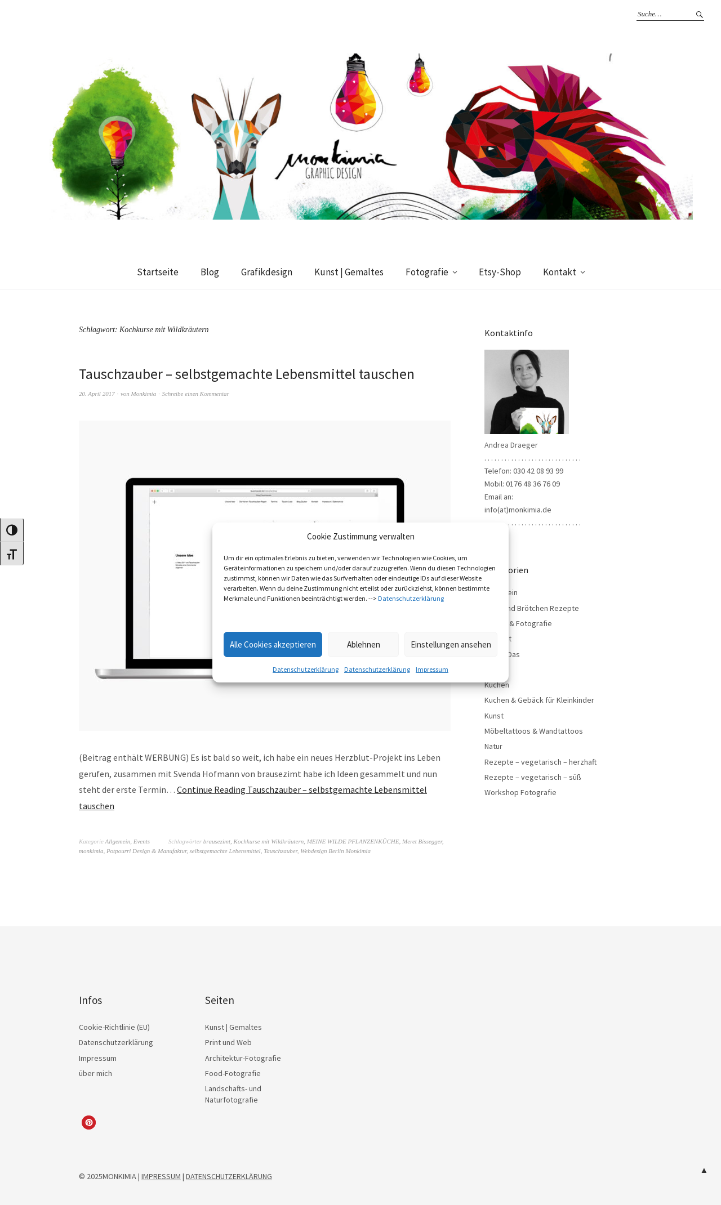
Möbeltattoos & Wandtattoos (533, 731)
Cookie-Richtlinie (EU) (114, 1027)
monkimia (91, 850)
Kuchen (496, 685)
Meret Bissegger (422, 841)
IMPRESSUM (161, 1176)
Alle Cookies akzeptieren (273, 644)
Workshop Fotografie (520, 792)
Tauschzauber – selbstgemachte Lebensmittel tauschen (247, 373)
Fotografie (427, 272)
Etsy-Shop (500, 272)
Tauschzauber (280, 850)
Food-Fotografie (233, 1073)
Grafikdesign (266, 272)
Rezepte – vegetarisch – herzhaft (540, 762)
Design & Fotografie (518, 623)
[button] (89, 1122)
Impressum (432, 669)
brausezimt (216, 841)
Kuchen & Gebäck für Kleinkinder (539, 700)
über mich (95, 1073)
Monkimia (144, 393)
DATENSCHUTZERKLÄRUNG (229, 1176)
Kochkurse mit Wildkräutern (269, 841)
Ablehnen (363, 644)
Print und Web (228, 1042)
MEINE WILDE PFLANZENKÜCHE (353, 841)
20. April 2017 (97, 393)
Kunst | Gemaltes (349, 272)
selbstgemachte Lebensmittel (224, 850)
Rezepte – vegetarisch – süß (532, 777)
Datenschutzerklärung (411, 598)
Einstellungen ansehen (451, 644)
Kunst (494, 716)
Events (141, 841)
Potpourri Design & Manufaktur (146, 850)
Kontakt (559, 272)
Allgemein (118, 841)
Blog (210, 272)
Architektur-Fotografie (243, 1058)
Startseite (158, 272)
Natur (493, 746)
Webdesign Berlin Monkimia (335, 850)
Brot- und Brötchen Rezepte (531, 608)
